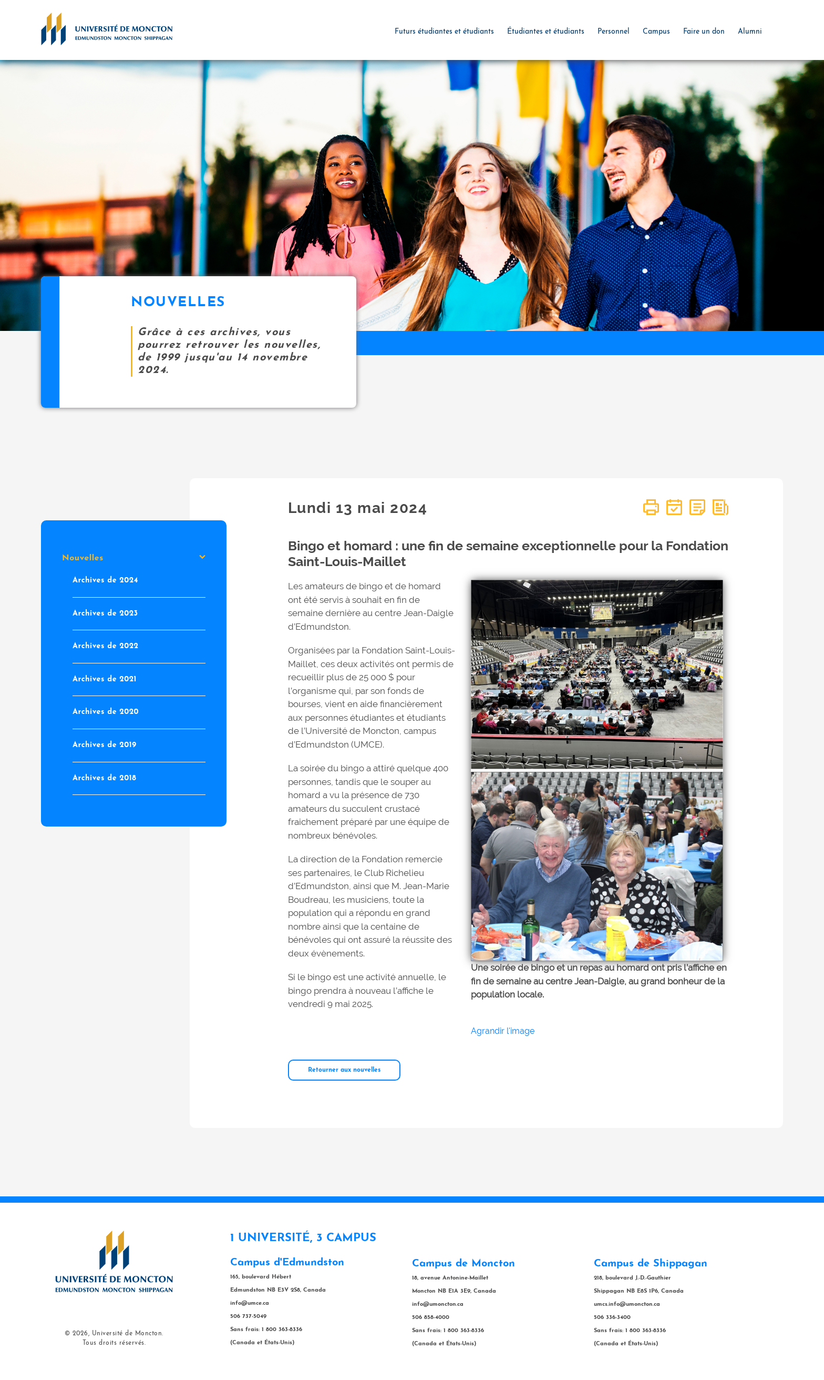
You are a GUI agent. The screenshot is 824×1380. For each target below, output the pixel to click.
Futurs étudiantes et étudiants (444, 32)
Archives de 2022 (106, 646)
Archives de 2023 (105, 613)
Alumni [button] (750, 32)
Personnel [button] (614, 32)
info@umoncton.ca (438, 1304)
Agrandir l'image (502, 1031)
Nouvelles (133, 558)
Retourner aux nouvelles (344, 1070)
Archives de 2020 (106, 712)
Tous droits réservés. (114, 1343)
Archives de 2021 (105, 679)
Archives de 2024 (105, 581)
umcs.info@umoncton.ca (627, 1304)
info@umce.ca (249, 1303)
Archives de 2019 (105, 745)
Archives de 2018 (104, 778)
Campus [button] (656, 32)
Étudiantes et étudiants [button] (545, 32)
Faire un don (704, 32)
